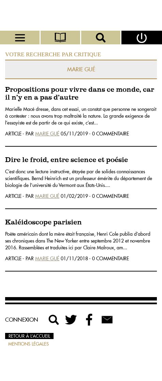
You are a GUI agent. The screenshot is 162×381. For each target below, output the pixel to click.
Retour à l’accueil (29, 336)
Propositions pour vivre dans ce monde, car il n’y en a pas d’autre (79, 93)
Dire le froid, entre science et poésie (66, 160)
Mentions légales (28, 344)
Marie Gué (47, 134)
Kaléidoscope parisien (43, 222)
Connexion (21, 319)
